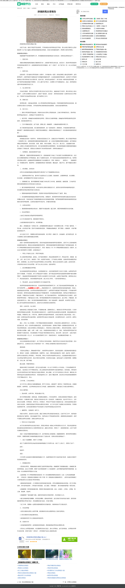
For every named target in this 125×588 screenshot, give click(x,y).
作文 (54, 4)
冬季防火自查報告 (71, 582)
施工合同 (98, 61)
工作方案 (84, 64)
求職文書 (69, 4)
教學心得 (84, 59)
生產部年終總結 (100, 28)
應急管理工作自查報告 (24, 575)
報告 (42, 4)
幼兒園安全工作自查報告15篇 (56, 570)
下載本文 (57, 15)
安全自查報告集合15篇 (27, 582)
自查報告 (34, 8)
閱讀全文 (51, 15)
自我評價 (98, 59)
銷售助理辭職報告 (101, 36)
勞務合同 (84, 61)
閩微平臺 (59, 586)
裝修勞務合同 (99, 23)
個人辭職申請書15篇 (101, 33)
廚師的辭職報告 (86, 28)
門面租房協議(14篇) (101, 49)
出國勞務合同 (86, 31)
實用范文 (78, 4)
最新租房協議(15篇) (87, 51)
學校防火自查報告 (23, 568)
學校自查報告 (51, 573)
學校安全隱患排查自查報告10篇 (27, 573)
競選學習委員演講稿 (87, 36)
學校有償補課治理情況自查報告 (57, 578)
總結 (48, 4)
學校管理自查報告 (53, 568)
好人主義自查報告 (23, 570)
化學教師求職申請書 (87, 23)
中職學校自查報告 (23, 565)
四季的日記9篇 (100, 47)
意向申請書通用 (86, 38)
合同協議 (61, 4)
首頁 (36, 4)
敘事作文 (98, 64)
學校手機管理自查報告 (54, 565)
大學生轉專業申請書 (87, 33)
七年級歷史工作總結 (101, 54)
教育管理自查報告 (53, 575)
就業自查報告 (22, 578)
